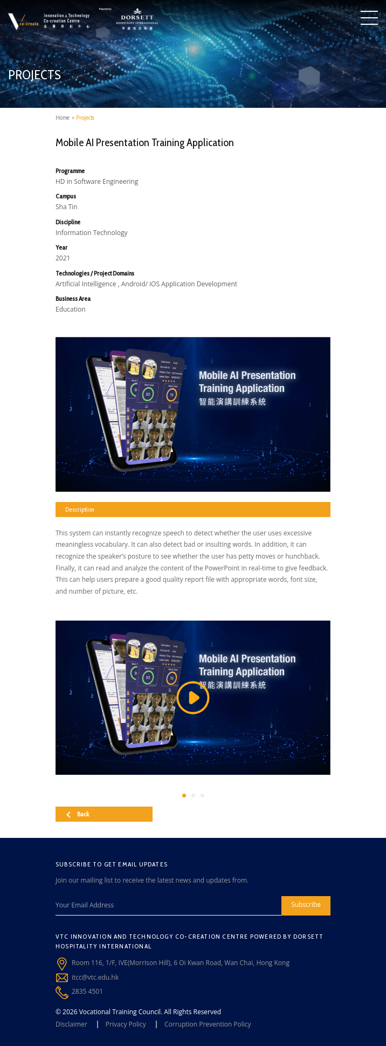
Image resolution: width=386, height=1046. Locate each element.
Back (77, 814)
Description (79, 509)
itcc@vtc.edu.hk (95, 977)
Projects (85, 117)
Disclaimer (71, 1024)
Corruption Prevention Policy (207, 1024)
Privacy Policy (126, 1024)
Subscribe (306, 904)
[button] (184, 795)
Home (63, 117)
